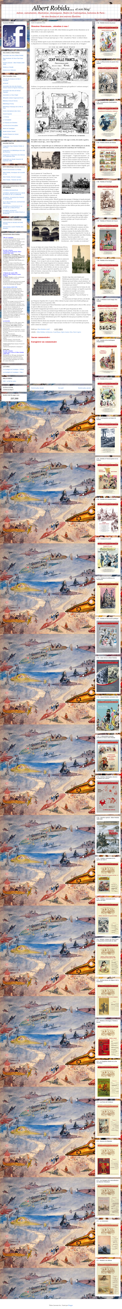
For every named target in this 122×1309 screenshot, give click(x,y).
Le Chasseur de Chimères (10, 122)
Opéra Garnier (65, 332)
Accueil (61, 388)
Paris (71, 332)
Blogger (70, 1305)
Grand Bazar (56, 332)
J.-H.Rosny (6, 117)
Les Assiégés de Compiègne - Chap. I (13, 372)
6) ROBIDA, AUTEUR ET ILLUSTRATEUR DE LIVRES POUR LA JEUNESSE (14, 212)
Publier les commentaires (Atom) (65, 394)
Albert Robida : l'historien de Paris (12, 179)
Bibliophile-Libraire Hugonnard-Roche (13, 98)
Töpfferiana (6, 137)
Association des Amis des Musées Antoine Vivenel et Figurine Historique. (13, 87)
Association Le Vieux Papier (10, 95)
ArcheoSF (5, 83)
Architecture (48, 332)
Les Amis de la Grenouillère (10, 125)
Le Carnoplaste (7, 120)
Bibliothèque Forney (8, 103)
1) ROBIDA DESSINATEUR (10, 190)
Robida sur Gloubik (8, 67)
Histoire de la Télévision (9, 70)
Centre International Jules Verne (12, 111)
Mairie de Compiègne (9, 128)
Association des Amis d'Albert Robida (13, 55)
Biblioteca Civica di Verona (10, 101)
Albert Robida (41, 332)
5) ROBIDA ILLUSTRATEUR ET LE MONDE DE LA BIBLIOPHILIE (12, 206)
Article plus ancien (84, 388)
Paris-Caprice (77, 332)
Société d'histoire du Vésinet (10, 134)
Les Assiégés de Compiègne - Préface (13, 369)
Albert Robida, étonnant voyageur (12, 177)
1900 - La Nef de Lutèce (9, 381)
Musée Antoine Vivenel (9, 131)
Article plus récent (37, 388)
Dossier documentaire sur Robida (12, 169)
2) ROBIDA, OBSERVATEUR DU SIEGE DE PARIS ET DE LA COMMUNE (14, 193)
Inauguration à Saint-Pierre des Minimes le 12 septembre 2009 (14, 155)
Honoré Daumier (7, 114)
